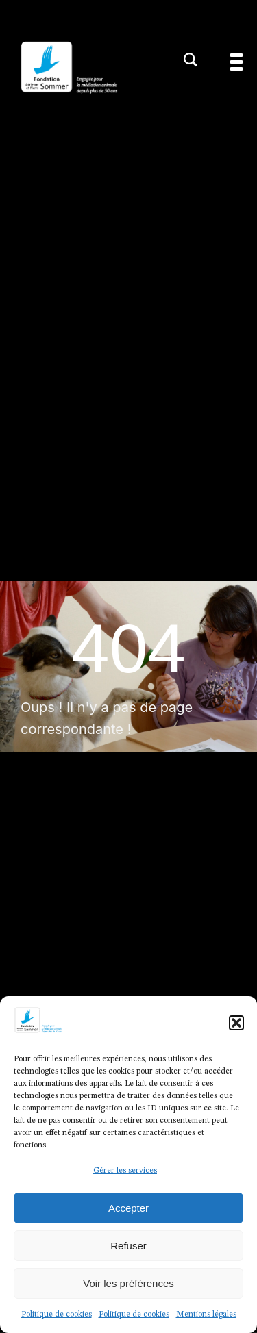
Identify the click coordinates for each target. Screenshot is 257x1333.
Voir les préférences (128, 1283)
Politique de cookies (56, 1314)
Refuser (128, 1246)
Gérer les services (125, 1171)
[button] (236, 1023)
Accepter (128, 1208)
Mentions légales (206, 1314)
